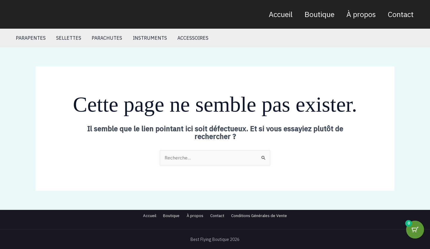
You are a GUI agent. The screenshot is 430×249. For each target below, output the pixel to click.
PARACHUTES (104, 38)
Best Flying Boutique (50, 14)
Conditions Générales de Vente (270, 215)
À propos (361, 14)
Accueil (281, 14)
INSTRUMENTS (146, 38)
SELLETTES (67, 38)
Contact (401, 14)
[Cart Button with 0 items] (415, 234)
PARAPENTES (30, 38)
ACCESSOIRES (188, 38)
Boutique (319, 14)
